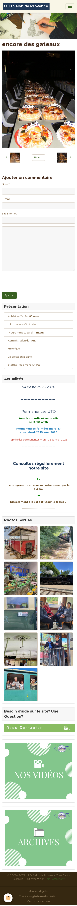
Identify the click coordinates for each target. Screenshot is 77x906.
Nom (5, 184)
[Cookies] (8, 897)
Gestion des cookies (38, 901)
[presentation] (32, 281)
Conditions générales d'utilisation (38, 896)
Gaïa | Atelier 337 (55, 878)
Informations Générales (22, 324)
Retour (38, 157)
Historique (14, 348)
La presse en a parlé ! (20, 356)
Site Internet (9, 213)
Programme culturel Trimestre (26, 332)
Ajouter (9, 295)
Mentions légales (38, 891)
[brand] (26, 6)
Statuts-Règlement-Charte (24, 364)
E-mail (6, 198)
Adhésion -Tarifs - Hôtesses (23, 316)
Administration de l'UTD (22, 340)
